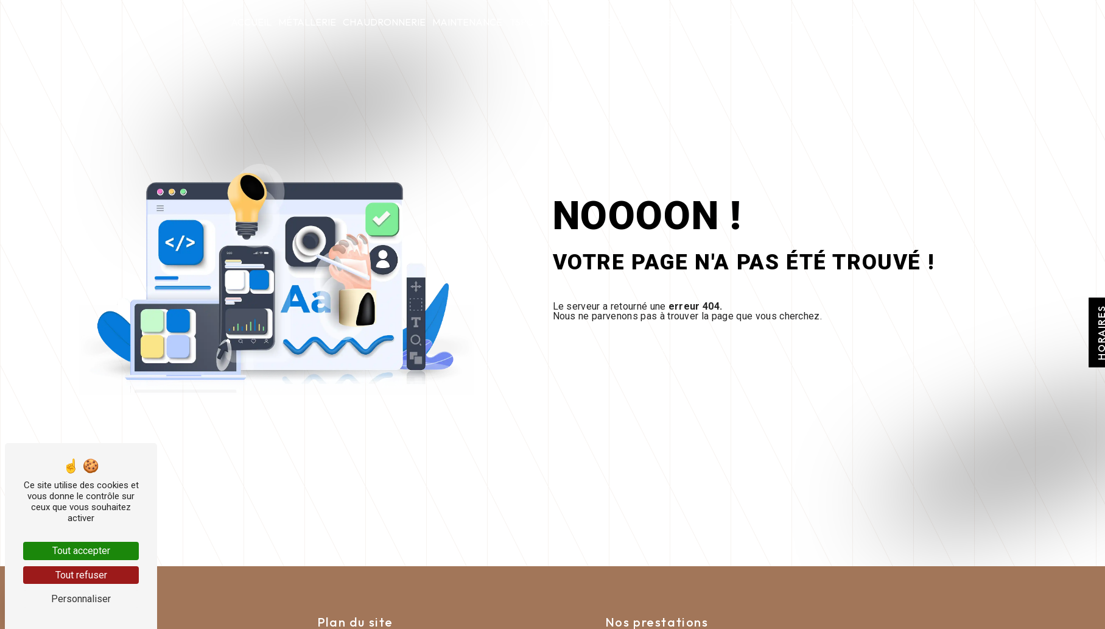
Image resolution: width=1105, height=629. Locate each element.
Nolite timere (575, 22)
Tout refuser (81, 575)
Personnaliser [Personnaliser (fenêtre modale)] (81, 599)
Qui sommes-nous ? (666, 22)
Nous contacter (831, 22)
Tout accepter (81, 550)
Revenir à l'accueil (647, 353)
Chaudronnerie (384, 22)
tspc (521, 22)
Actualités (751, 22)
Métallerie (307, 22)
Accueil (251, 22)
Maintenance (467, 22)
